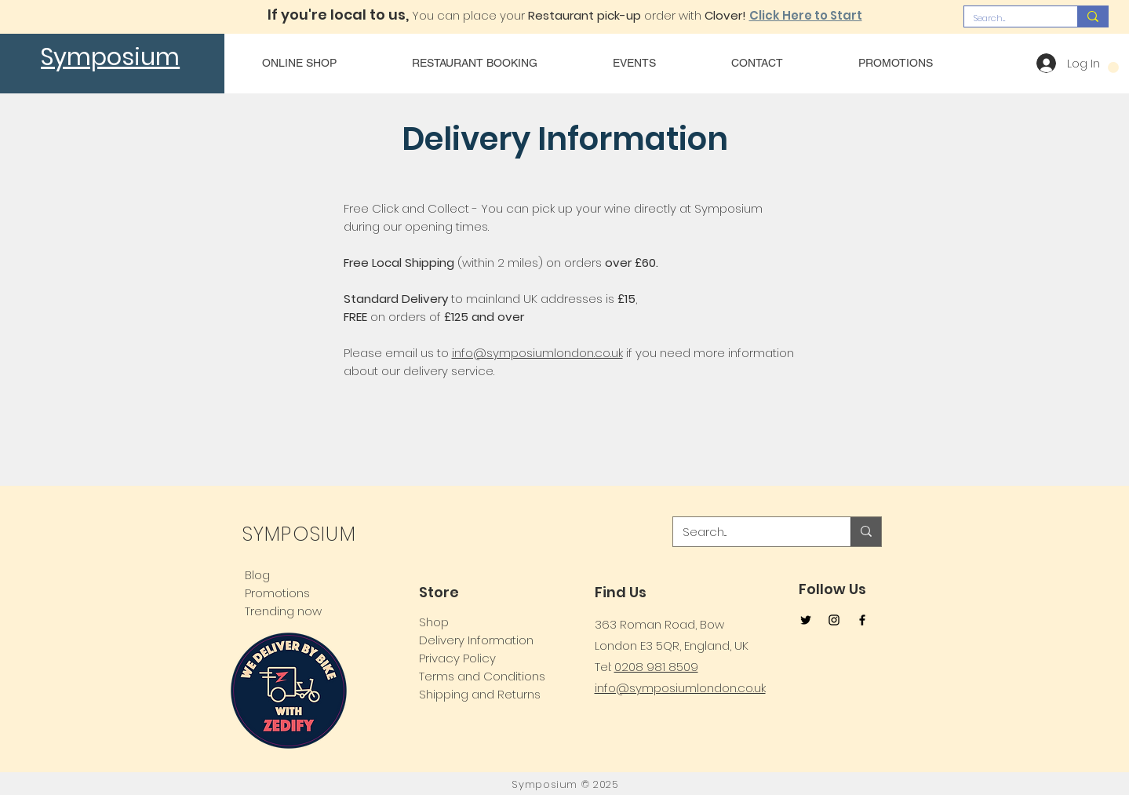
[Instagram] (834, 620)
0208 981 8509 (656, 666)
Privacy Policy (457, 658)
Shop (434, 622)
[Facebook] (862, 620)
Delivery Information (476, 640)
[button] (1113, 67)
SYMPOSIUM (299, 534)
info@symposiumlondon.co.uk (537, 353)
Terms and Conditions (482, 676)
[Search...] (1009, 18)
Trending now (283, 611)
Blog (257, 575)
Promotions (277, 593)
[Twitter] (806, 620)
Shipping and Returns (480, 694)
